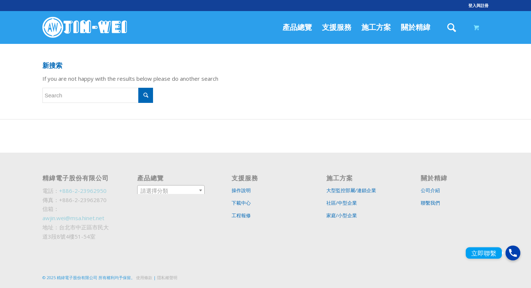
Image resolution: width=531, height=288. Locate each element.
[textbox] (171, 190)
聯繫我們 (430, 202)
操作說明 (241, 190)
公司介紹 (430, 190)
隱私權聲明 (167, 277)
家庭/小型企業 (341, 215)
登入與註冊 (478, 5)
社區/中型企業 (341, 202)
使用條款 (144, 277)
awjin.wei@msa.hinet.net (73, 218)
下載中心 (241, 202)
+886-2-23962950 (83, 190)
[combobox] (171, 190)
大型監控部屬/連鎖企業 (351, 190)
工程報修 (241, 215)
